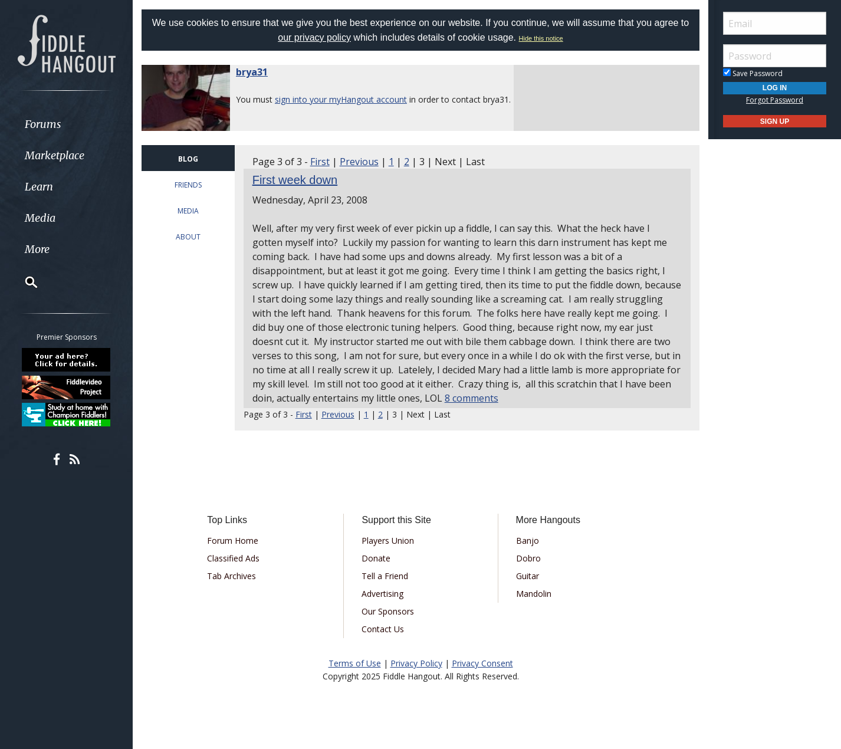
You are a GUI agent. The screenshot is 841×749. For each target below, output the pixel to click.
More (37, 249)
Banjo (527, 540)
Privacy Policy (416, 663)
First (320, 161)
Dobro (528, 558)
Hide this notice (541, 38)
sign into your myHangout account (341, 99)
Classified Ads (233, 558)
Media (40, 218)
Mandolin (533, 593)
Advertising (382, 593)
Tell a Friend (385, 576)
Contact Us (383, 629)
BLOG (188, 159)
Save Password (753, 73)
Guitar (527, 576)
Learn (39, 186)
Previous (359, 161)
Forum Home (232, 540)
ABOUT (188, 237)
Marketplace (54, 155)
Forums (43, 124)
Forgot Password (774, 100)
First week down (295, 179)
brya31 (252, 71)
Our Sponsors (388, 611)
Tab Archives (231, 576)
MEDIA (188, 211)
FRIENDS (188, 185)
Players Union (388, 540)
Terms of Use (354, 663)
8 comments (471, 398)
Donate (376, 558)
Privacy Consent (482, 663)
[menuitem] (66, 124)
